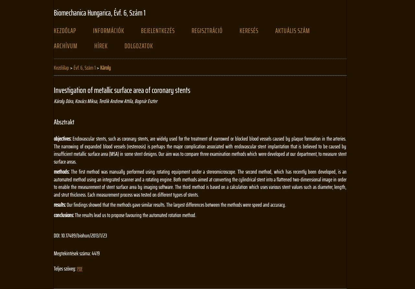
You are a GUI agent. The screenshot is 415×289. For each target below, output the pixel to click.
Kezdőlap (65, 31)
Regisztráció (207, 31)
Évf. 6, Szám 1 (85, 68)
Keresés (249, 31)
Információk (108, 31)
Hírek (101, 46)
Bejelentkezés (158, 31)
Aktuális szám (292, 31)
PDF (80, 268)
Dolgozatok (138, 46)
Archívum (65, 46)
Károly (105, 68)
